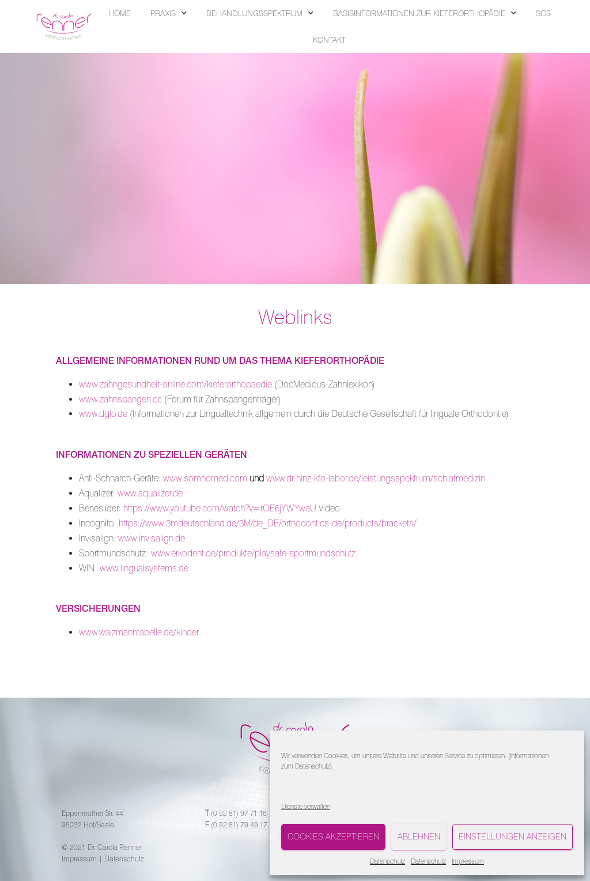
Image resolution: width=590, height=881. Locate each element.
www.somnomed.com (205, 478)
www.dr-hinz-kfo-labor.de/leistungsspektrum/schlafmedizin (375, 478)
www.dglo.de (103, 413)
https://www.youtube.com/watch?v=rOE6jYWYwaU (219, 508)
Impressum (468, 861)
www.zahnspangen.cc (120, 399)
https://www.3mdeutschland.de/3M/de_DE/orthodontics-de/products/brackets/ (268, 523)
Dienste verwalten (305, 806)
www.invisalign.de (151, 538)
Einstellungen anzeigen (512, 836)
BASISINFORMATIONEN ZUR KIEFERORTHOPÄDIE (424, 13)
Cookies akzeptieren (333, 836)
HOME (119, 13)
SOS (543, 13)
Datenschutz (312, 766)
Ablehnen (419, 836)
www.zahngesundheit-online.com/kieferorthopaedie (175, 384)
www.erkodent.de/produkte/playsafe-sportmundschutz (253, 553)
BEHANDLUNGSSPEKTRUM (259, 13)
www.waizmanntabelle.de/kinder (139, 632)
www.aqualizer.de (150, 493)
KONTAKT (329, 39)
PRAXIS (168, 13)
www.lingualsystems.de (144, 568)
